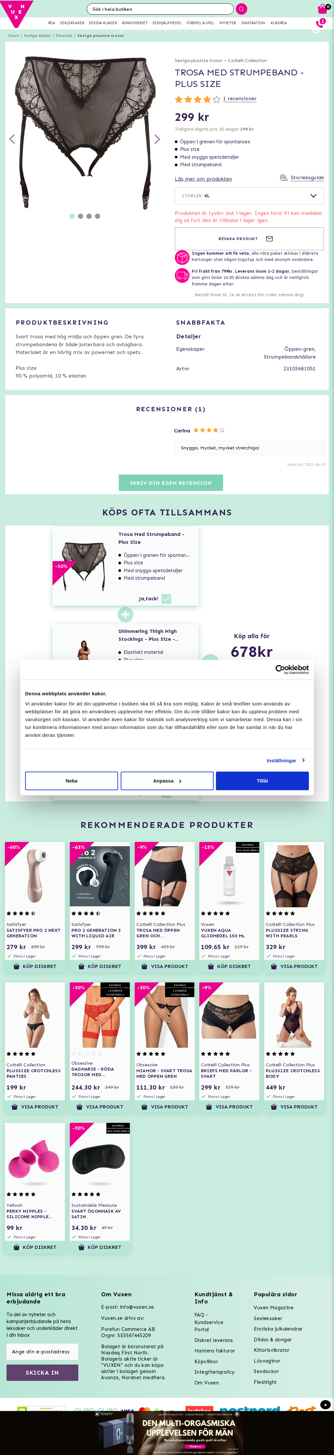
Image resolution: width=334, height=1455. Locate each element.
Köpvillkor (206, 1362)
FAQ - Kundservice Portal (208, 1322)
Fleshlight (265, 1382)
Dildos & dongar (273, 1340)
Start (13, 47)
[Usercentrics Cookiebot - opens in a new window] (280, 669)
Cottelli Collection (247, 72)
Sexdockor (266, 1371)
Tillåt (262, 781)
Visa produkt (164, 978)
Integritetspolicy (214, 1372)
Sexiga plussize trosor (100, 47)
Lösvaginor (267, 1361)
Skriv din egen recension (171, 495)
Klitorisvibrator (271, 1350)
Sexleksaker (268, 1318)
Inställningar (281, 760)
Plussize (64, 47)
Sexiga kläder (37, 47)
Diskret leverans (213, 1340)
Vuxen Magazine (274, 1308)
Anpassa (167, 781)
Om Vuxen (206, 1383)
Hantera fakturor (214, 1351)
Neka (72, 781)
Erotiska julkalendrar (278, 1329)
